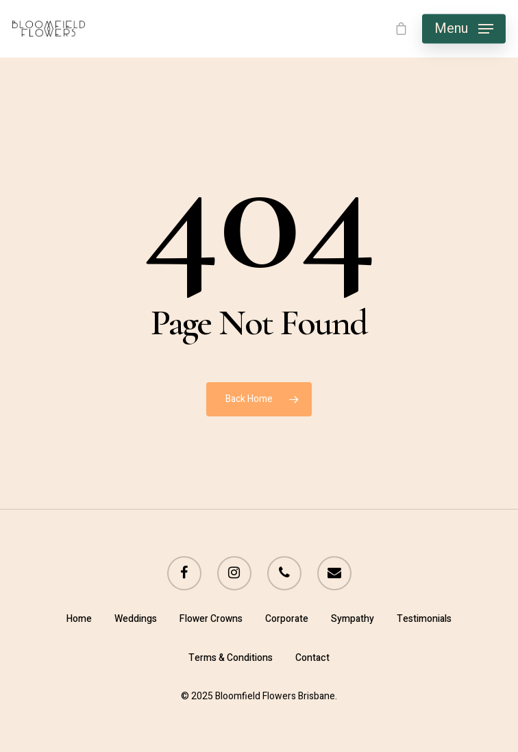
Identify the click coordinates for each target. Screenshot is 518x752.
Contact (312, 658)
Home (79, 619)
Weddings (135, 619)
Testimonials (424, 619)
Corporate (286, 619)
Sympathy (352, 619)
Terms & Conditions (230, 658)
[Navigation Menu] (464, 28)
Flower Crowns (211, 619)
